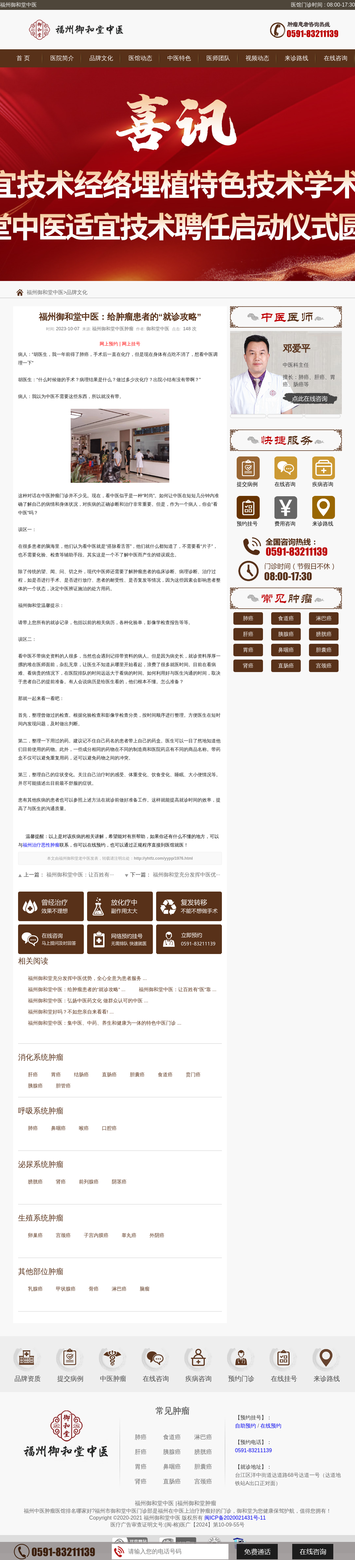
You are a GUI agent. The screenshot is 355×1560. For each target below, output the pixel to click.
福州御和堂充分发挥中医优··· (186, 874)
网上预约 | (110, 343)
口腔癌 (109, 1128)
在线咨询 (335, 58)
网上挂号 (131, 343)
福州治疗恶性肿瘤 (41, 845)
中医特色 (179, 58)
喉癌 (84, 1128)
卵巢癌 (35, 1235)
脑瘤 (145, 1289)
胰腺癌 (35, 1085)
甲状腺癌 (66, 1289)
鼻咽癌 (58, 1128)
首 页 (23, 58)
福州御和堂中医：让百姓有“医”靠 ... (178, 989)
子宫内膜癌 (96, 1235)
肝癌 (33, 1074)
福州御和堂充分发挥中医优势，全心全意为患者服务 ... (87, 978)
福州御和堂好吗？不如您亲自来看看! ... (71, 1011)
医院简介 (62, 58)
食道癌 (165, 1074)
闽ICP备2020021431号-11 (235, 1518)
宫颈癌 (63, 1235)
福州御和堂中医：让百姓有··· (80, 874)
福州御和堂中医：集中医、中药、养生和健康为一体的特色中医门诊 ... (104, 1023)
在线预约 (270, 1426)
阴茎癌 (119, 1181)
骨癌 (94, 1289)
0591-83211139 (253, 1450)
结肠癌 (81, 1074)
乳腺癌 (35, 1289)
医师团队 (218, 58)
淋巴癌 (119, 1289)
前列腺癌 (89, 1181)
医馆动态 (140, 58)
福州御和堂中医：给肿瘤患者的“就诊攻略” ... (77, 989)
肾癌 (61, 1181)
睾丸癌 (129, 1235)
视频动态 (257, 58)
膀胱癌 (35, 1181)
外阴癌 (157, 1235)
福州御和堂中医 (45, 292)
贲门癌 (193, 1074)
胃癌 (56, 1074)
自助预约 (245, 1426)
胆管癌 (63, 1085)
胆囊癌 (137, 1074)
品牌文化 (101, 58)
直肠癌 (109, 1074)
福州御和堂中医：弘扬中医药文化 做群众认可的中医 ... (88, 1000)
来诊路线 (296, 58)
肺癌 (33, 1128)
